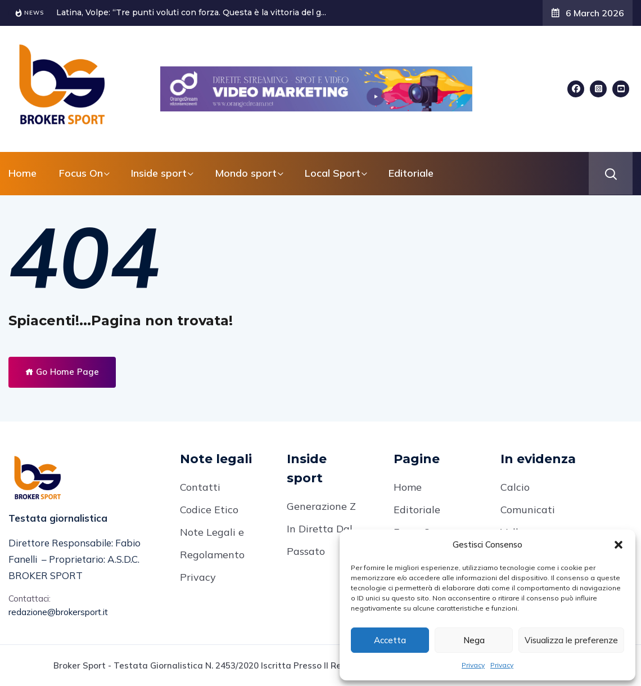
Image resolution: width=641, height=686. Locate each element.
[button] (618, 544)
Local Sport (332, 173)
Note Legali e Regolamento (212, 543)
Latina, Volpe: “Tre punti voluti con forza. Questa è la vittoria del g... (191, 12)
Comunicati (527, 509)
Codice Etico (209, 509)
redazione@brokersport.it (58, 612)
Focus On (81, 173)
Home (22, 173)
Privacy (473, 665)
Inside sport (159, 173)
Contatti (200, 487)
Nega (474, 640)
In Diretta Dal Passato (320, 540)
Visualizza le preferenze (571, 640)
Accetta (390, 640)
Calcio (515, 487)
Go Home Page (62, 371)
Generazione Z (321, 506)
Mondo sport (246, 173)
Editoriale (411, 173)
